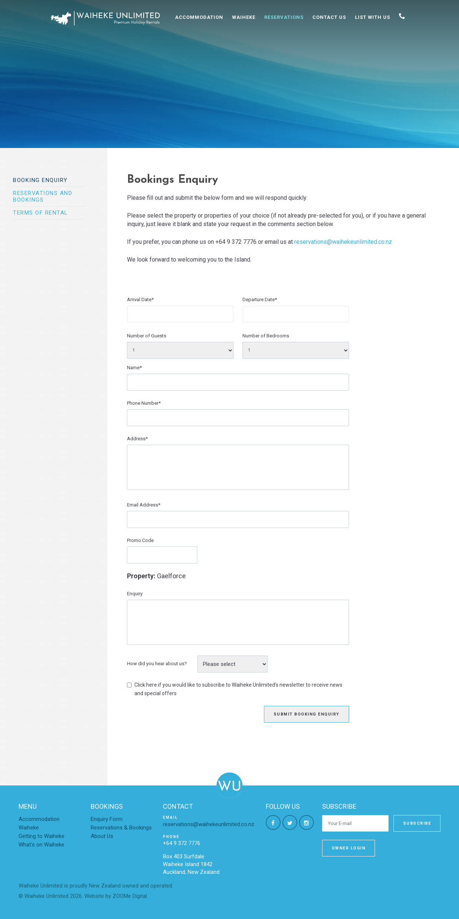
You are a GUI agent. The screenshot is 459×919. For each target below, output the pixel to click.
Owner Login (349, 848)
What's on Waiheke (41, 844)
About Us (102, 836)
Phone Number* (144, 403)
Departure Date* (259, 299)
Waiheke (243, 17)
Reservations (284, 17)
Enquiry (135, 593)
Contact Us (329, 17)
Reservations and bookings (42, 196)
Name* (134, 367)
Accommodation (199, 17)
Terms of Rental (40, 212)
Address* (137, 438)
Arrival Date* (140, 299)
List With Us (372, 17)
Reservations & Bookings (121, 827)
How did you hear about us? (157, 663)
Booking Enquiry (40, 180)
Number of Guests (146, 336)
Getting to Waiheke (41, 836)
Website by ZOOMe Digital (115, 896)
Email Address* (143, 505)
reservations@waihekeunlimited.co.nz (343, 241)
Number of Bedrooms (265, 336)
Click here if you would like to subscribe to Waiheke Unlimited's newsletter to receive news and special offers (238, 689)
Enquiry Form (107, 819)
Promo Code (140, 540)
